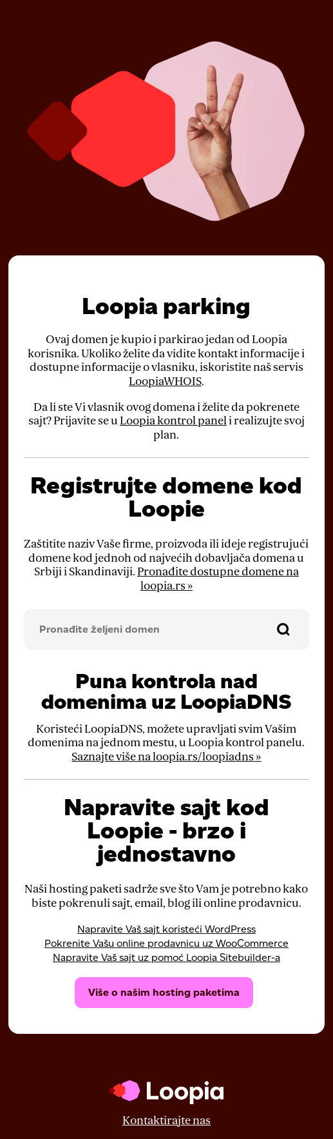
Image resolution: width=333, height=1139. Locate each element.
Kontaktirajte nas (166, 1120)
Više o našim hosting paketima (164, 992)
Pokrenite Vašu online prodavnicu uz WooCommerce (166, 943)
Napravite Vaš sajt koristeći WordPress (166, 929)
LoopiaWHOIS (165, 381)
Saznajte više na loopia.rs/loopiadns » (166, 757)
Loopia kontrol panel (173, 421)
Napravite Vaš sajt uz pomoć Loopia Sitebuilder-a (166, 957)
